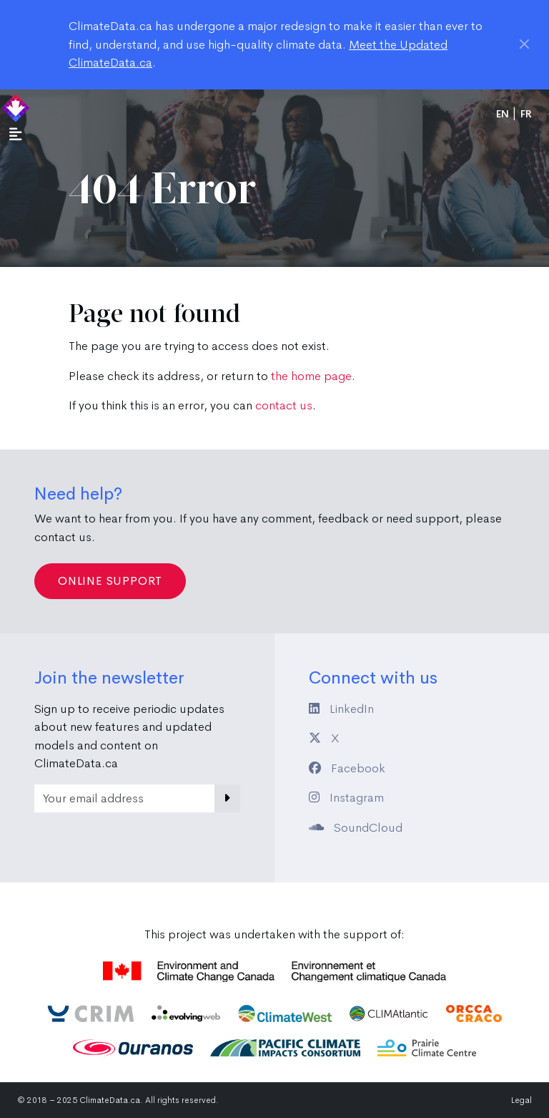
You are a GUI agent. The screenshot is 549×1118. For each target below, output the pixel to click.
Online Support (110, 580)
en (502, 113)
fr (526, 113)
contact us (283, 405)
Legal (521, 1100)
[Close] (524, 44)
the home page (311, 376)
